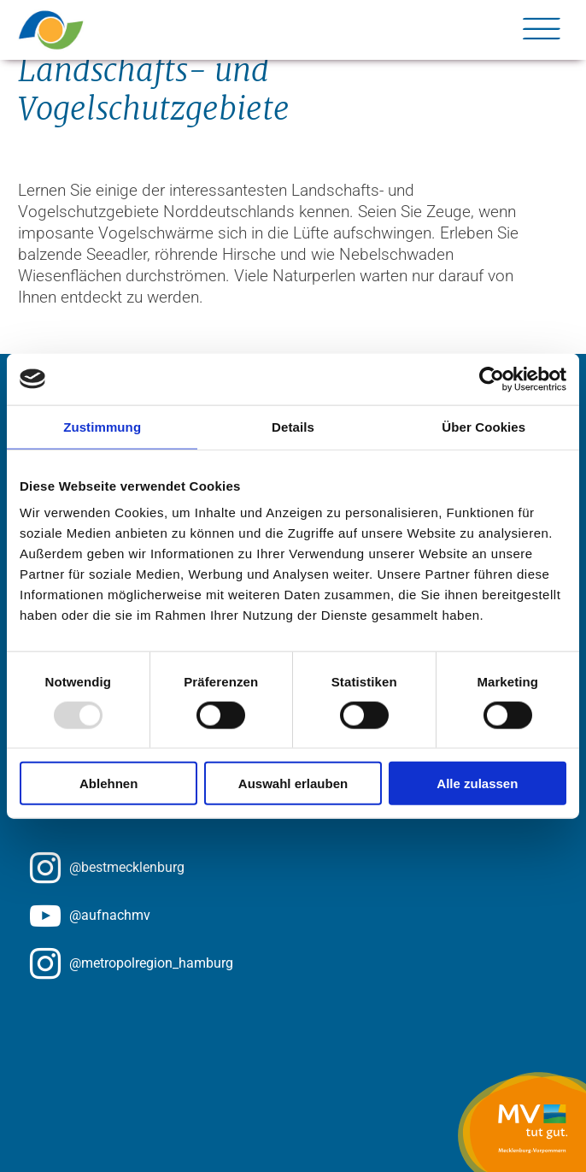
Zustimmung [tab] (102, 426)
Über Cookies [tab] (483, 426)
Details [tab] (293, 426)
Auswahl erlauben (293, 783)
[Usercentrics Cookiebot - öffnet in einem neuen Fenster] (491, 379)
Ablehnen (108, 783)
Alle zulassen (477, 783)
